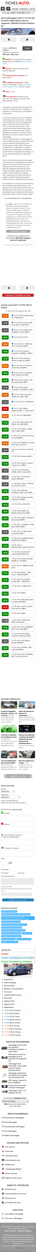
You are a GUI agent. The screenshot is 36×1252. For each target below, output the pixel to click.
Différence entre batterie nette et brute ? (14, 924)
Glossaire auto (10, 1198)
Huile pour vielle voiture (9, 911)
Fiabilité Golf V (9, 1001)
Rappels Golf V (9, 1004)
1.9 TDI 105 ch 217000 (21, 402)
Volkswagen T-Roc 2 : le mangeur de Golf (17, 1092)
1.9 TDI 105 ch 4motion (19, 456)
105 (13, 1029)
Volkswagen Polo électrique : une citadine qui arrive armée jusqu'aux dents (17, 1067)
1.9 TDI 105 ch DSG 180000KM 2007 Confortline (22, 628)
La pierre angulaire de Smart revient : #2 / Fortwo (9, 713)
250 (12, 1023)
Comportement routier (13, 995)
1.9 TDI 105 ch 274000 (19, 415)
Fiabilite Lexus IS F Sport (9, 942)
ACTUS (32, 9)
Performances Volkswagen (14, 1118)
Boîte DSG (8, 998)
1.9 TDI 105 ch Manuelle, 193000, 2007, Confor (20, 471)
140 (12, 1032)
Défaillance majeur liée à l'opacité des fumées (15, 914)
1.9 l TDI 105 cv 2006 (18, 504)
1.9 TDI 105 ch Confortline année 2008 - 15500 (20, 580)
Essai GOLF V (8, 979)
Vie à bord (8, 992)
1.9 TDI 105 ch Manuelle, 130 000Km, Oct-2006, (21, 423)
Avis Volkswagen (10, 1131)
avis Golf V (9, 986)
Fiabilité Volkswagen (11, 1135)
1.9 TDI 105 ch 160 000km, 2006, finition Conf (21, 374)
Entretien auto (10, 1189)
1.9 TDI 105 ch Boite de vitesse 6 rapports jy (20, 359)
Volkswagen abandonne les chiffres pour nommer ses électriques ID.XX (17, 1075)
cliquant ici (19, 1248)
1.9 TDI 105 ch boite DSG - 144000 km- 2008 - (21, 395)
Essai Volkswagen (10, 1122)
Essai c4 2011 (27, 933)
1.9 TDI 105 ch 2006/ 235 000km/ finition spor (20, 512)
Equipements (9, 1007)
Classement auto (11, 1156)
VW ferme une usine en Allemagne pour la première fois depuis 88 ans (17, 1057)
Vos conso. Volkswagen (13, 1218)
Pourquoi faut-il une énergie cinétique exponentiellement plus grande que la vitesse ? (16, 918)
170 (12, 1016)
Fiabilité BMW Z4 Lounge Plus (11, 933)
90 (12, 1026)
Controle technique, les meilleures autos (9, 736)
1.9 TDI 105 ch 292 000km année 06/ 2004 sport (20, 635)
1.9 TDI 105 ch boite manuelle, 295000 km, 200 (22, 560)
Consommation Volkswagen (14, 1127)
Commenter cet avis (18, 231)
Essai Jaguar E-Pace (8, 939)
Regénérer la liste (18, 776)
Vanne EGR (27, 85)
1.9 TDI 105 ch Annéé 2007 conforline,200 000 (20, 553)
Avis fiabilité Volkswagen (14, 1214)
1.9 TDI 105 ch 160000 (19, 586)
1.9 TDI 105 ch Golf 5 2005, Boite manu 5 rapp (22, 324)
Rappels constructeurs (13, 1178)
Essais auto (9, 1151)
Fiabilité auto (10, 1165)
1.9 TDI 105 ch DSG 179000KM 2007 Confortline (22, 655)
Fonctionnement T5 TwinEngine (11, 927)
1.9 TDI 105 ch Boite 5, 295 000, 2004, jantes (22, 381)
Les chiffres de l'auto (13, 1202)
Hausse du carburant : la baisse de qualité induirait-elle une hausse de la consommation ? (27, 739)
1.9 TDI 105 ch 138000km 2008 (22, 566)
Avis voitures (10, 1147)
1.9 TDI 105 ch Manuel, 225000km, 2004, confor (20, 491)
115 (12, 1010)
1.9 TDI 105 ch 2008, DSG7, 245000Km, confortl (22, 331)
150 (11, 1013)
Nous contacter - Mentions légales (18, 1231)
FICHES (15, 9)
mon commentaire (18, 900)
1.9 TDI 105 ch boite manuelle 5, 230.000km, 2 (20, 388)
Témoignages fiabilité (13, 1169)
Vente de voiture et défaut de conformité (26, 713)
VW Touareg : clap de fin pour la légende (17, 1081)
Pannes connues (11, 1173)
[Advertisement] (18, 265)
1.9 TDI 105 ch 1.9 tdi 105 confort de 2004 (21, 367)
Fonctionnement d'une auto (15, 1194)
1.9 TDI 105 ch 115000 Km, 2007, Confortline (21, 345)
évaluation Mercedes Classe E (11, 936)
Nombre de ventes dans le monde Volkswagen (17, 1086)
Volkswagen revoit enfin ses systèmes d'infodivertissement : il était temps (17, 1048)
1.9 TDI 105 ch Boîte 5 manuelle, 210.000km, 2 (20, 352)
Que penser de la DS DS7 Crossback (13, 930)
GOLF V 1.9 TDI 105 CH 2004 (21, 449)
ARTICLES (24, 9)
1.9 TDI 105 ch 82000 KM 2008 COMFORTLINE (22, 539)
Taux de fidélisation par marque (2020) (8, 762)
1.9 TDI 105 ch (19, 337)
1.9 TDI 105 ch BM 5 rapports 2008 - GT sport (20, 409)
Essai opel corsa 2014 (24, 939)
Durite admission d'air (10, 87)
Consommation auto (12, 1160)
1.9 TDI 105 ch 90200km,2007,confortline (20, 546)
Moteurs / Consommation (13, 989)
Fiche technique (10, 983)
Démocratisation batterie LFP (11, 922)
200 (12, 1020)
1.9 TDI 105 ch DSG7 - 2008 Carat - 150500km (21, 573)
